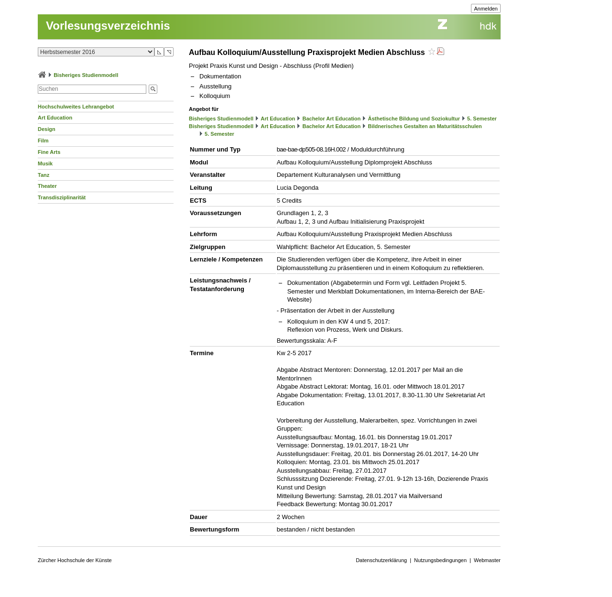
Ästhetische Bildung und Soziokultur (414, 118)
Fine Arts (49, 152)
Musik (45, 163)
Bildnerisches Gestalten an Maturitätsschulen (424, 126)
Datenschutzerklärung (381, 560)
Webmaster (487, 560)
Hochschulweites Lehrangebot (76, 106)
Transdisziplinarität (62, 197)
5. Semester (482, 118)
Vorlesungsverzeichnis (108, 25)
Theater (47, 186)
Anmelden (486, 8)
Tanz (43, 175)
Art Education (55, 117)
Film (43, 140)
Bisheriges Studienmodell (86, 75)
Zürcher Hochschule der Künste (75, 560)
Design (46, 129)
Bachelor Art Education (331, 118)
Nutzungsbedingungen (440, 560)
